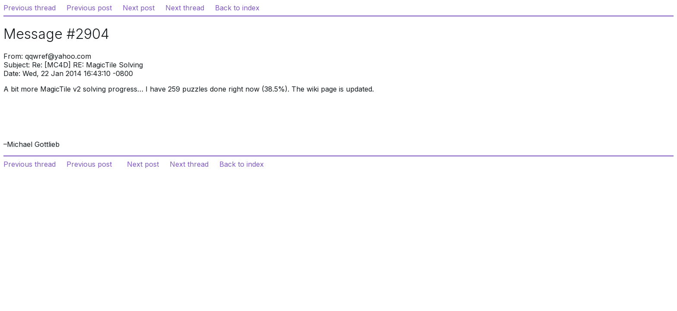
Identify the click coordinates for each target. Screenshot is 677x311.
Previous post (89, 7)
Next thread (184, 7)
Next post (139, 7)
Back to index (237, 7)
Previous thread (29, 7)
